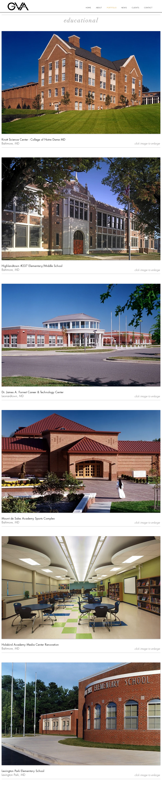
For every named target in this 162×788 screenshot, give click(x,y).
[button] (81, 82)
